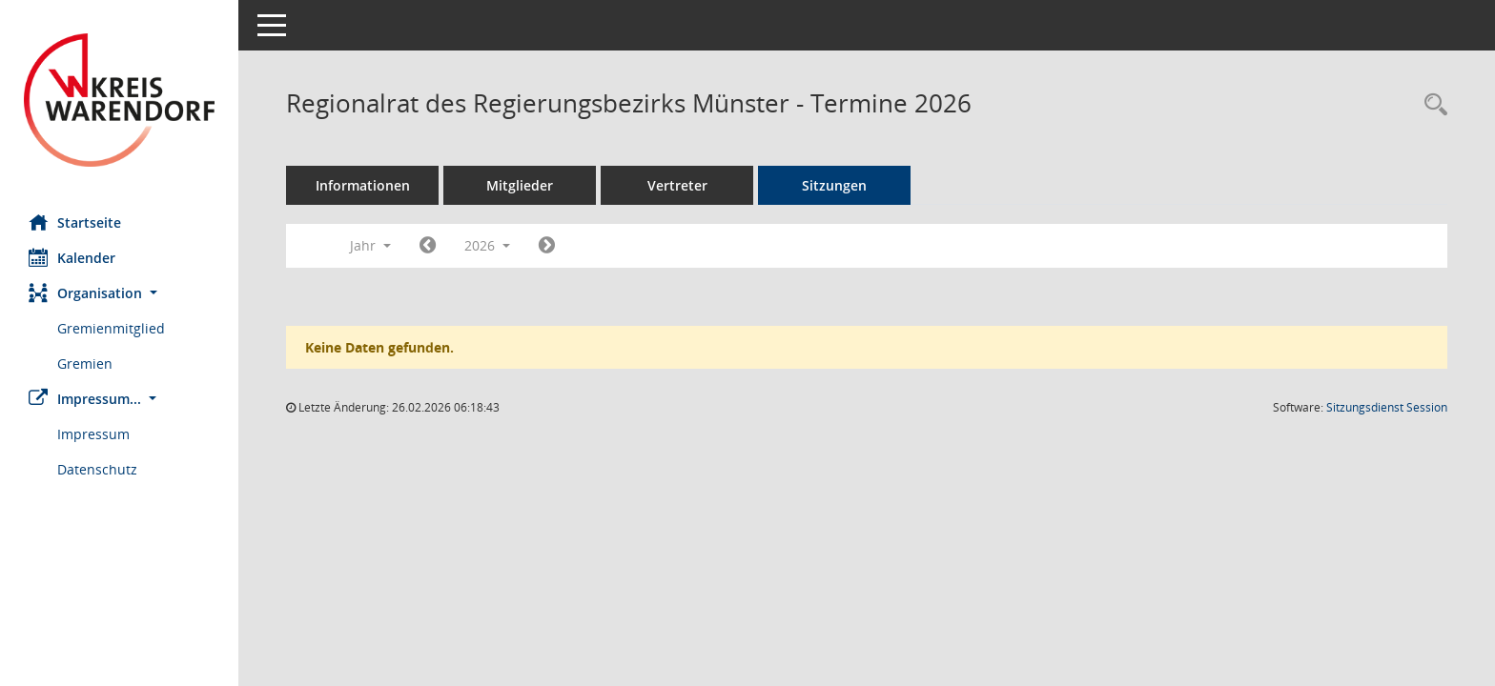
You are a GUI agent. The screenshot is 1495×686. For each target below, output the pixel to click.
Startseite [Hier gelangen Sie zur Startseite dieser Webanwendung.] (75, 222)
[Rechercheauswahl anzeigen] (1431, 105)
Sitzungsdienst (1386, 407)
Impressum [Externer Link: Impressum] (93, 434)
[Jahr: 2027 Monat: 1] (546, 246)
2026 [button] (487, 245)
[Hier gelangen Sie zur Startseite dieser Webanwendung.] (119, 100)
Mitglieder (519, 185)
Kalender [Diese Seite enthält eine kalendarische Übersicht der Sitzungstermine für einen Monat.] (72, 257)
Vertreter (677, 185)
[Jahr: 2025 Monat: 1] (427, 246)
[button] (119, 293)
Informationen (363, 185)
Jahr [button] (370, 245)
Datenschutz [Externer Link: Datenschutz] (97, 469)
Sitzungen (834, 185)
